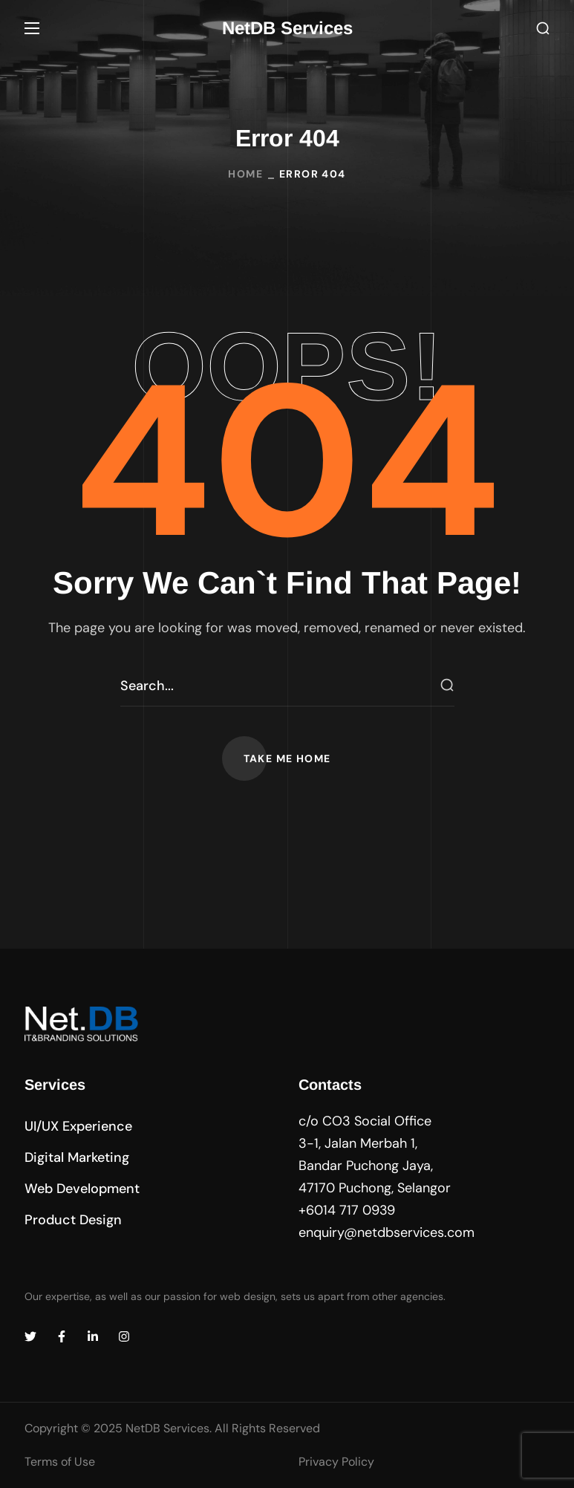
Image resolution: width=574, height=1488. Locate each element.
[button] (542, 28)
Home (245, 174)
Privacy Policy (336, 1461)
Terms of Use (60, 1461)
